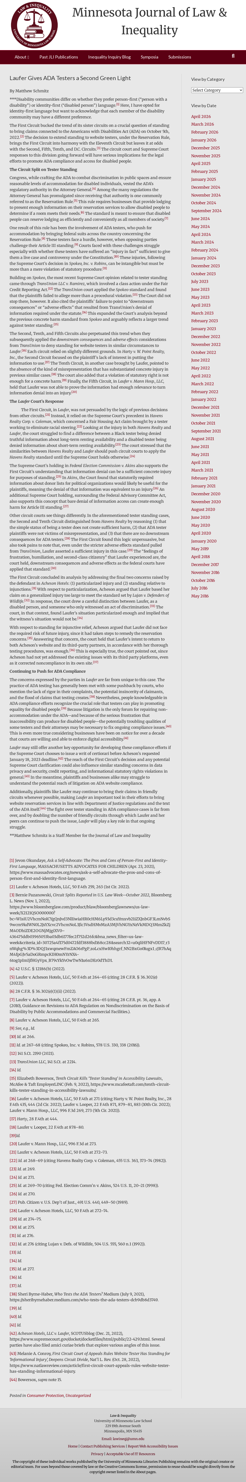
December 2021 (205, 407)
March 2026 (202, 124)
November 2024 (206, 195)
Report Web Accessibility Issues (153, 1446)
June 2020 (200, 517)
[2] (12, 886)
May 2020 (200, 525)
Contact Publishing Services (102, 1446)
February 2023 (204, 320)
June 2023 (200, 289)
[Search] (233, 56)
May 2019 (200, 548)
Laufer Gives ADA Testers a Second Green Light (70, 77)
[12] (13, 1053)
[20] (13, 1143)
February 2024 (204, 250)
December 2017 (205, 564)
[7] (12, 999)
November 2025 (205, 155)
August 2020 (203, 509)
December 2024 (205, 187)
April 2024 (201, 234)
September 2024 (206, 210)
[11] (13, 1045)
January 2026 (203, 140)
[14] (13, 1070)
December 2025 (205, 148)
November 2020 (206, 501)
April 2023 (200, 305)
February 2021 (204, 478)
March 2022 (202, 383)
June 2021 (200, 446)
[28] (13, 1210)
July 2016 (199, 588)
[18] (13, 1127)
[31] (13, 1235)
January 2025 (203, 179)
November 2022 (206, 344)
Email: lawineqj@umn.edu (123, 1439)
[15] (13, 1078)
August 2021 (202, 438)
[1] (12, 860)
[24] (13, 1177)
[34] (13, 1260)
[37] (13, 1285)
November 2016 (205, 572)
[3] (12, 895)
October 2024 (203, 202)
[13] (13, 1061)
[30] (13, 1227)
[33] (13, 1252)
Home (73, 1446)
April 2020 (201, 533)
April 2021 (200, 462)
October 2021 (203, 423)
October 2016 (203, 580)
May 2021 (200, 454)
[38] (13, 1294)
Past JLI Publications (58, 56)
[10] (13, 1036)
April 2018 (200, 556)
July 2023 (199, 281)
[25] (13, 1185)
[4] (12, 968)
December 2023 (205, 265)
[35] (13, 1268)
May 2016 (200, 596)
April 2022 (201, 375)
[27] (13, 1202)
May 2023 (200, 297)
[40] (13, 1316)
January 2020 (203, 541)
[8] (12, 1020)
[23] (13, 1169)
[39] (13, 1308)
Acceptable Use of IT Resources (130, 1454)
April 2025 (200, 163)
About (20, 56)
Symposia (149, 56)
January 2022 (203, 399)
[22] (13, 1160)
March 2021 (202, 470)
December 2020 (205, 493)
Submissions (179, 56)
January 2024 (203, 258)
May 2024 (200, 226)
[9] (12, 1028)
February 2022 (204, 391)
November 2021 (205, 415)
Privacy (97, 1454)
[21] (13, 1152)
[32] (13, 1244)
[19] (13, 1135)
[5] (12, 977)
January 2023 (203, 328)
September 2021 (206, 431)
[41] (13, 1325)
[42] (13, 1333)
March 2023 (202, 313)
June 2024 (200, 218)
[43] (13, 1353)
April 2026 (201, 116)
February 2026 (204, 132)
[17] (13, 1118)
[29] (13, 1219)
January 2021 (203, 486)
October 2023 (203, 273)
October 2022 (203, 352)
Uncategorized (78, 1395)
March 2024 (202, 242)
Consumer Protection (45, 1395)
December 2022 (205, 336)
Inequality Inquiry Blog (109, 56)
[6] (12, 991)
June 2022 (200, 360)
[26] (13, 1193)
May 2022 (200, 368)
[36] (13, 1277)
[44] (13, 1379)
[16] (13, 1098)
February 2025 (204, 171)
